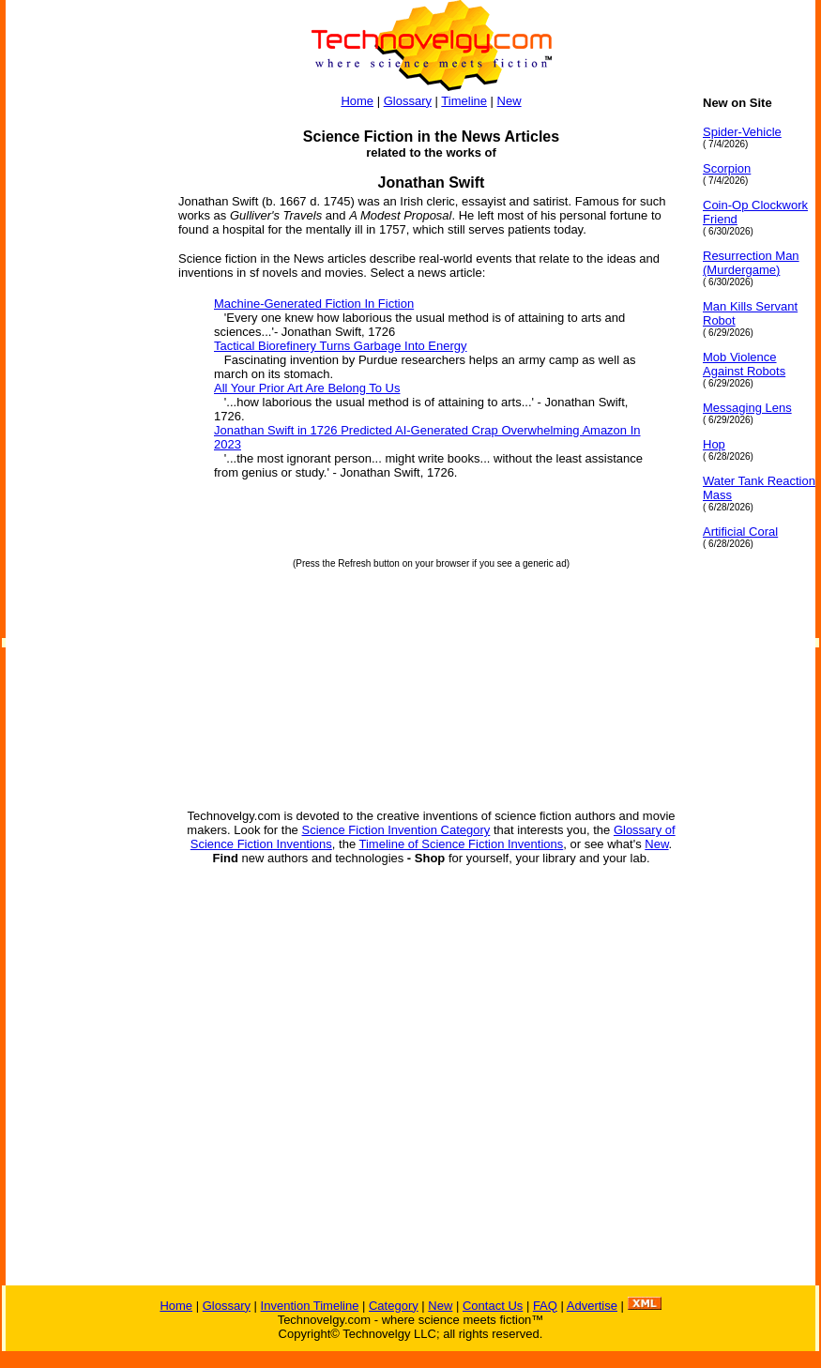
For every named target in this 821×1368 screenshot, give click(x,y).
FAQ (545, 1306)
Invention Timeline (310, 1306)
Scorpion (727, 168)
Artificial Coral (740, 531)
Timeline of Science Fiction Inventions (461, 844)
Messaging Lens (747, 408)
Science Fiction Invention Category (395, 830)
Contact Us (493, 1306)
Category (393, 1306)
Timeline (464, 101)
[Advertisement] (81, 377)
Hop (714, 444)
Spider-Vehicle (742, 132)
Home (357, 101)
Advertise (592, 1306)
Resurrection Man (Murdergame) (751, 263)
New (509, 101)
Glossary (408, 101)
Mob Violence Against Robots (744, 364)
